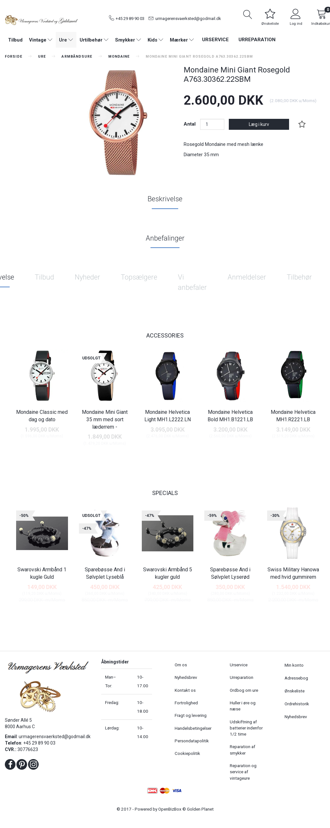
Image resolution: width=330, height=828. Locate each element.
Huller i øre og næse (243, 705)
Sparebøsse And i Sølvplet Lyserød (230, 573)
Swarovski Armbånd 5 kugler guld (167, 573)
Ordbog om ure (244, 690)
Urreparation (257, 40)
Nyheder (87, 277)
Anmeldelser (247, 277)
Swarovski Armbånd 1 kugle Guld (41, 573)
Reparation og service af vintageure (243, 772)
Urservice (215, 40)
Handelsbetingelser (193, 728)
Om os (181, 664)
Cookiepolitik (187, 753)
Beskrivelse (165, 199)
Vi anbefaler (192, 282)
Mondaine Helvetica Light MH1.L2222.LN (167, 416)
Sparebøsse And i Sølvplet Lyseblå (105, 573)
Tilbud (44, 277)
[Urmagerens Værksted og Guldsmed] (41, 19)
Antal (190, 124)
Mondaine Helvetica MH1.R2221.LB (293, 416)
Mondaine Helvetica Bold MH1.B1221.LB (230, 416)
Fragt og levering (191, 715)
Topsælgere (139, 277)
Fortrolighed (186, 702)
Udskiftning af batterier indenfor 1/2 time (246, 728)
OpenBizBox (169, 809)
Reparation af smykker (242, 749)
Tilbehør (299, 277)
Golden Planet (200, 809)
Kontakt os (185, 690)
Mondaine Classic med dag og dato (42, 416)
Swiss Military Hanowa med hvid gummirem (293, 573)
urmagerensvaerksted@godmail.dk (188, 18)
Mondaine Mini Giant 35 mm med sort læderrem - (105, 419)
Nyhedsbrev (186, 677)
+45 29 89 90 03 (130, 18)
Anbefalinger (165, 238)
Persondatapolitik (192, 740)
